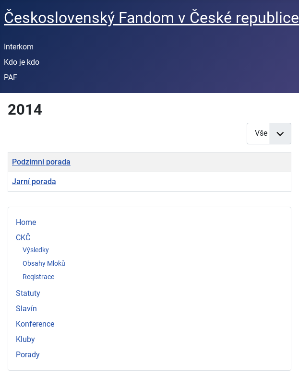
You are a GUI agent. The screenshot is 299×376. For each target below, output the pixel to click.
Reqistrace (38, 277)
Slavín (26, 308)
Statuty (28, 293)
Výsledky (36, 250)
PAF (10, 77)
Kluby (25, 339)
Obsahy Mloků (44, 263)
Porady (28, 354)
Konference (35, 324)
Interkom (19, 46)
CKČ (23, 237)
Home (26, 222)
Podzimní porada (41, 161)
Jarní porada (34, 181)
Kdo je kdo (21, 62)
